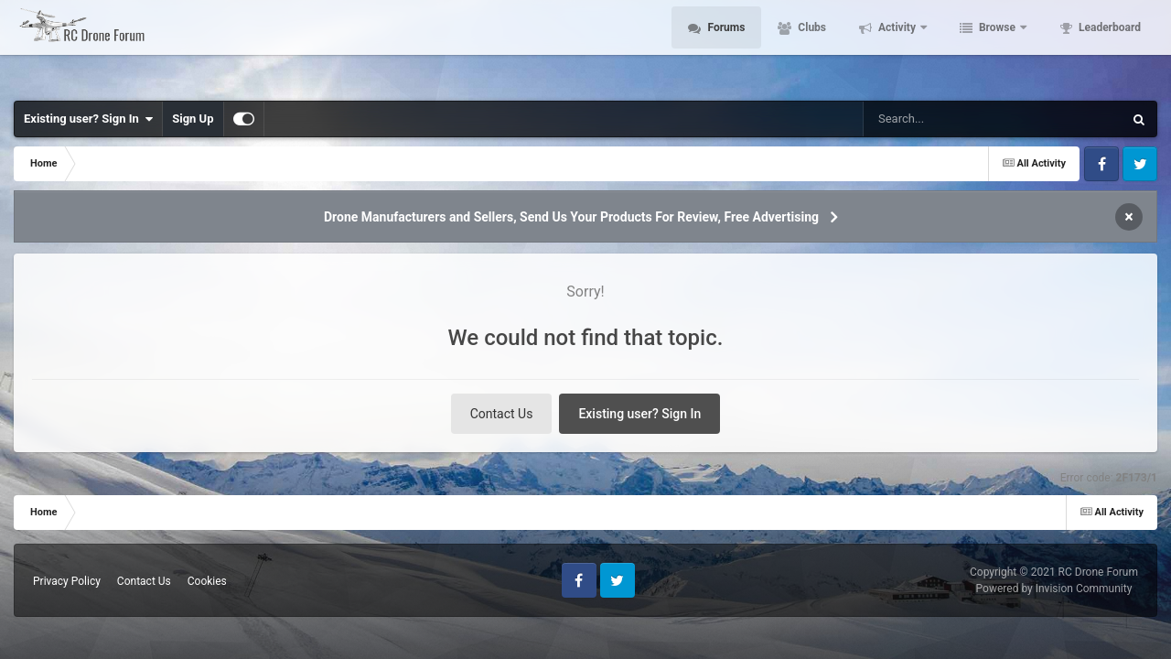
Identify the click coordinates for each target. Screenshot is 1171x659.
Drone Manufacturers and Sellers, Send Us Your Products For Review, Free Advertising (571, 217)
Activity (897, 45)
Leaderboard (1108, 45)
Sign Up (192, 118)
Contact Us (501, 413)
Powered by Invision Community (1054, 588)
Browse (997, 45)
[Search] (947, 119)
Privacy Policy (67, 581)
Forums (724, 45)
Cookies (207, 581)
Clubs (810, 45)
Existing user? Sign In (88, 119)
